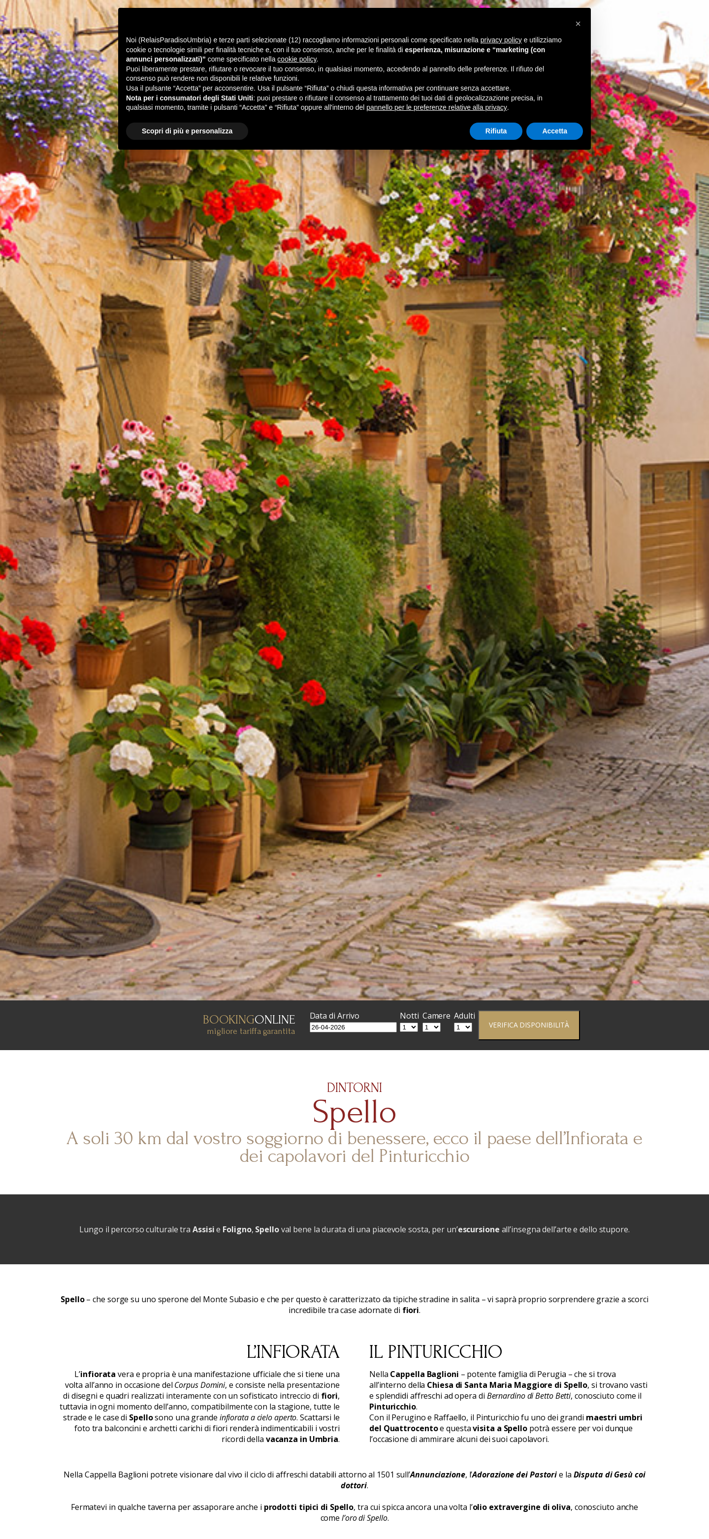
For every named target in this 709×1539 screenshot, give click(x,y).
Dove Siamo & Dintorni (644, 27)
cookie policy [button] (296, 59)
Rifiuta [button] (496, 131)
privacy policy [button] (501, 40)
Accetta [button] (554, 131)
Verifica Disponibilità (529, 1024)
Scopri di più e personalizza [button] (187, 131)
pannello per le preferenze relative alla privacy (436, 107)
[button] (578, 24)
